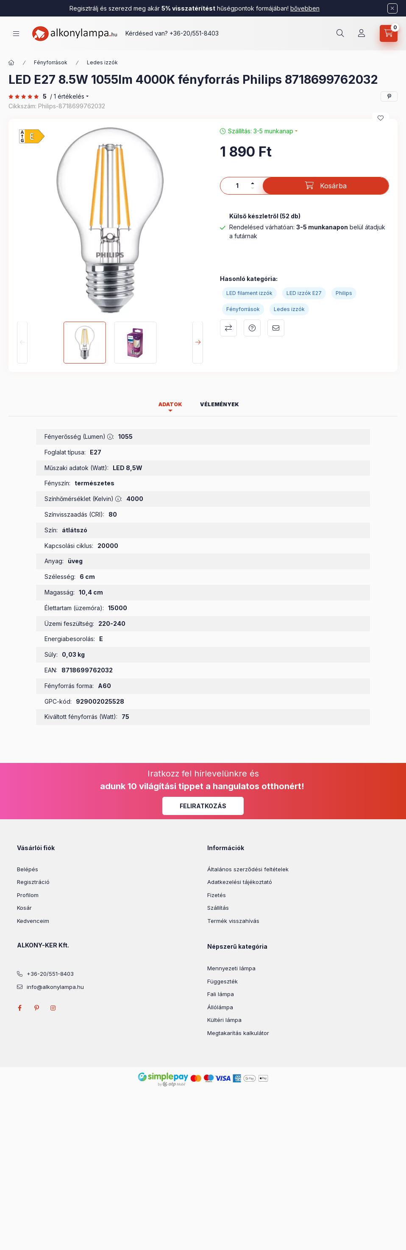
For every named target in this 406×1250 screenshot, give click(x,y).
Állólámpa (220, 1007)
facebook (19, 1007)
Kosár (24, 907)
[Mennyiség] (237, 185)
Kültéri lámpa (224, 1019)
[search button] (340, 33)
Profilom (28, 895)
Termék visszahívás (233, 920)
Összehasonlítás (228, 327)
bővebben (305, 8)
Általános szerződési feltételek (248, 869)
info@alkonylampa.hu (55, 986)
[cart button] (389, 33)
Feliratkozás (203, 805)
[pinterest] (389, 96)
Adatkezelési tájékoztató (239, 881)
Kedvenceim (33, 920)
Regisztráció (33, 881)
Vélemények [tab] (219, 404)
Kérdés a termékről (252, 327)
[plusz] (252, 183)
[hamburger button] (16, 33)
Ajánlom (275, 327)
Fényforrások (50, 62)
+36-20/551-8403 (194, 33)
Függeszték (222, 981)
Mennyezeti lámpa (231, 968)
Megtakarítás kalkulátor (238, 1033)
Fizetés (216, 895)
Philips (344, 293)
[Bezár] (392, 8)
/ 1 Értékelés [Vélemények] (67, 96)
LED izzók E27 (304, 293)
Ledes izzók (102, 62)
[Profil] (361, 33)
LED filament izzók (249, 293)
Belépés (27, 869)
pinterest (36, 1007)
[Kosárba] (326, 185)
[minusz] (252, 188)
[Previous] (22, 343)
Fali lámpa (220, 994)
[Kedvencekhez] (380, 118)
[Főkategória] (11, 62)
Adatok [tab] (170, 404)
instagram (53, 1007)
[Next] (197, 343)
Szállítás (218, 907)
